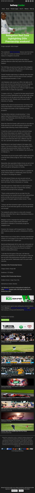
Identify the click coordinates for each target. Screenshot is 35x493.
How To (21, 8)
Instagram (24, 308)
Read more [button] (14, 490)
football (6, 289)
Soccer (7, 8)
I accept (21, 490)
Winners (27, 8)
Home (3, 8)
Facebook (13, 308)
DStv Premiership (15, 52)
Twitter (19, 308)
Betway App (27, 310)
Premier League (14, 8)
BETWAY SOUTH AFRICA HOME (7, 1)
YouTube (32, 308)
